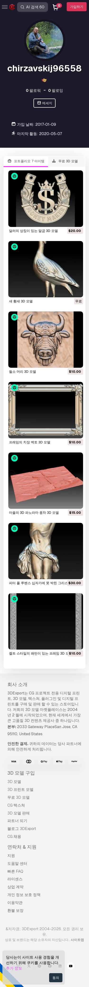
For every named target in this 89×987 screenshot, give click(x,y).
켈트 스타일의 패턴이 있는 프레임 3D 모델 (40, 653)
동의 (55, 978)
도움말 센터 (17, 863)
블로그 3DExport (21, 828)
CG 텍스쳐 (16, 805)
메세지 (44, 103)
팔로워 (33, 90)
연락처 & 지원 (22, 847)
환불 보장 (15, 910)
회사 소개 (17, 684)
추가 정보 (14, 968)
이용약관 (15, 902)
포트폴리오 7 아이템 (25, 161)
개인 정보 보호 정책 (24, 894)
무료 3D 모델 (65, 161)
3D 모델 (14, 781)
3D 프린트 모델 (20, 789)
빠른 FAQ (15, 871)
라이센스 (15, 879)
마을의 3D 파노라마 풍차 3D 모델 (34, 512)
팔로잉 (55, 90)
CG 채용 (14, 836)
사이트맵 (77, 940)
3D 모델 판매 (18, 813)
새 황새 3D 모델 (21, 301)
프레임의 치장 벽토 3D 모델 (29, 442)
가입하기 (76, 7)
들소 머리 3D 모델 (22, 371)
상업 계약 (15, 886)
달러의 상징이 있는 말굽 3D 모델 (33, 231)
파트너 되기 (17, 820)
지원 (11, 855)
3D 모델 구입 (21, 773)
